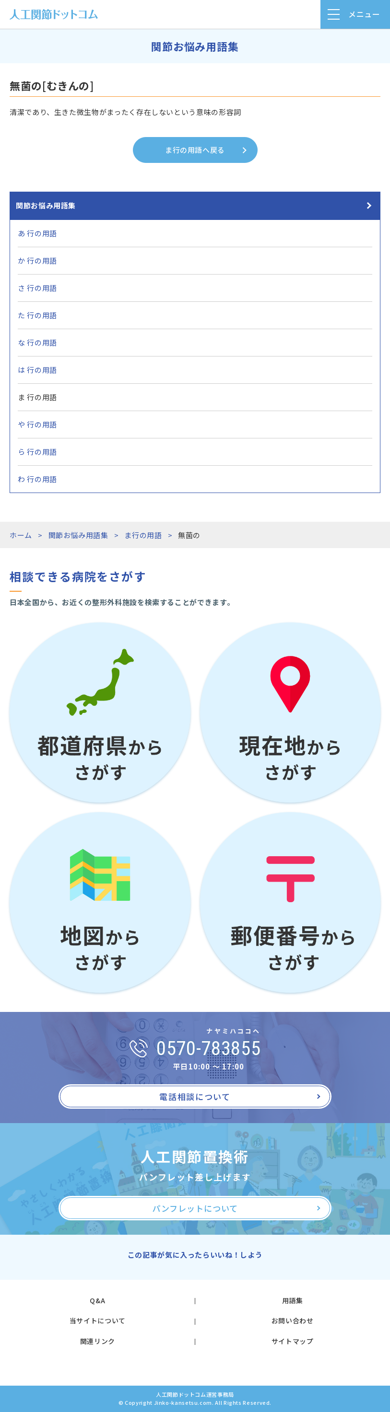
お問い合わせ (293, 1320)
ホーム (21, 535)
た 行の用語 (37, 315)
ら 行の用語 (37, 452)
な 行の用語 (37, 342)
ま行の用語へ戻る (195, 150)
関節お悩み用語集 (46, 205)
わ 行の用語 (37, 479)
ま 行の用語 (37, 397)
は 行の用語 (37, 370)
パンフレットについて (195, 1208)
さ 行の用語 (37, 288)
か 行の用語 (37, 260)
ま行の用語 (143, 535)
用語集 (292, 1300)
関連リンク (97, 1341)
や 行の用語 (37, 424)
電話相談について (195, 1096)
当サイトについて (98, 1320)
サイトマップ (293, 1341)
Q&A (97, 1300)
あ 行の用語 (37, 233)
